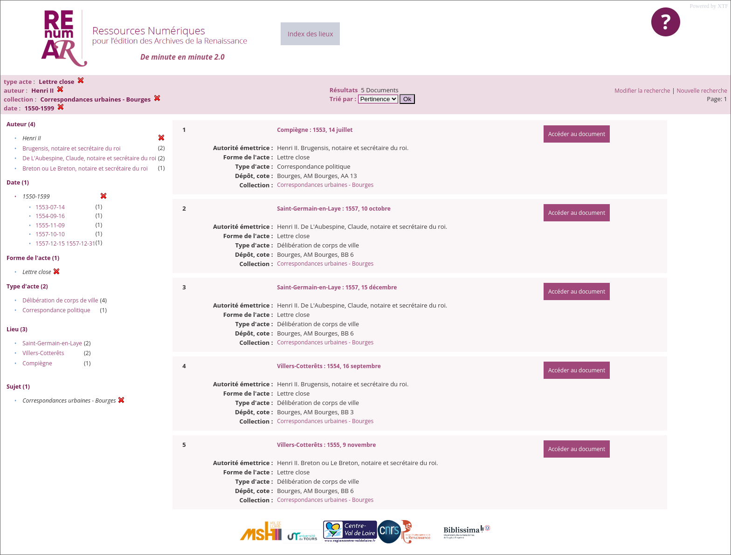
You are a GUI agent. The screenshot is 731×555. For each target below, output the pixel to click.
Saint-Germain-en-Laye (52, 343)
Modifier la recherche (642, 91)
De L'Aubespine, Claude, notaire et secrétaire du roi (89, 158)
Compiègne (37, 363)
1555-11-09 (50, 225)
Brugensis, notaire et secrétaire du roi (71, 148)
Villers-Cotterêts (43, 353)
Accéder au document (576, 134)
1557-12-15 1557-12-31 (65, 243)
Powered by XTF (709, 6)
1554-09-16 (50, 216)
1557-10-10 (50, 234)
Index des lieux (310, 33)
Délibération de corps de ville (60, 300)
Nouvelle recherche (702, 91)
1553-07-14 (50, 207)
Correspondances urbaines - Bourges (325, 185)
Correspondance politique (56, 310)
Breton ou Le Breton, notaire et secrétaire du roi (85, 168)
